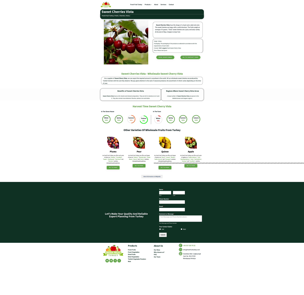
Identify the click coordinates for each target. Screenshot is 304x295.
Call (163, 229)
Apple (191, 151)
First (160, 195)
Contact (171, 4)
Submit (163, 235)
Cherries (122, 16)
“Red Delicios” (197, 159)
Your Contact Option (165, 227)
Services (163, 4)
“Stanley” (113, 157)
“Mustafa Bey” (142, 157)
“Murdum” (110, 161)
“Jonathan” (192, 161)
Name (161, 189)
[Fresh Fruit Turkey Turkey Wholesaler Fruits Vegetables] (106, 5)
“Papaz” (105, 159)
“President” (119, 157)
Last (174, 195)
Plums (113, 151)
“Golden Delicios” (192, 157)
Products (132, 276)
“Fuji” (198, 157)
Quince (165, 151)
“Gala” (192, 159)
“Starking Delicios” (185, 159)
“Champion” (168, 159)
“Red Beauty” (111, 159)
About (156, 4)
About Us (158, 276)
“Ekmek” (173, 157)
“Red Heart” (118, 159)
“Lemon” (168, 157)
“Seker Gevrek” (158, 159)
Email (161, 206)
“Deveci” (135, 159)
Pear (139, 151)
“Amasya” (184, 161)
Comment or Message (167, 214)
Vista (127, 16)
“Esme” (163, 157)
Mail (184, 229)
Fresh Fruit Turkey (136, 4)
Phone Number (164, 199)
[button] (151, 4)
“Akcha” (142, 159)
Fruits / (117, 16)
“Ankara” (135, 157)
